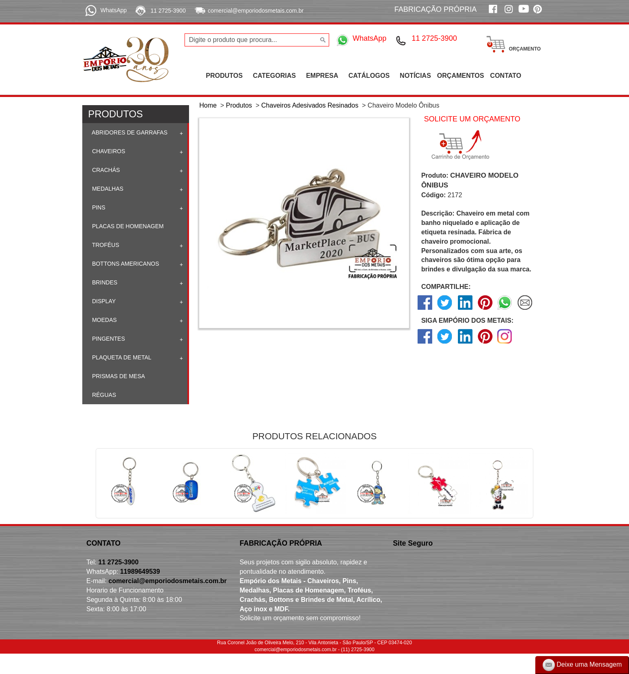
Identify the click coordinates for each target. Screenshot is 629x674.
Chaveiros (107, 151)
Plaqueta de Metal (121, 357)
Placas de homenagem (127, 226)
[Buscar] (322, 39)
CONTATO (505, 75)
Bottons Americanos (124, 263)
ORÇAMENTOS (460, 75)
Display (103, 301)
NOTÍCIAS (415, 75)
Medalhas (106, 188)
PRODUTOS (224, 75)
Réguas (103, 395)
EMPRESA (322, 75)
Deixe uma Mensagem (582, 665)
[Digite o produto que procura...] (257, 39)
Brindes (103, 282)
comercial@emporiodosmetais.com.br (256, 10)
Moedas (103, 320)
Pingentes (107, 338)
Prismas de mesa (117, 376)
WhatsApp (113, 10)
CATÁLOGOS (368, 75)
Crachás (105, 170)
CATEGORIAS (274, 75)
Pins (98, 207)
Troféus (104, 245)
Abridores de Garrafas (128, 132)
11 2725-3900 (168, 10)
